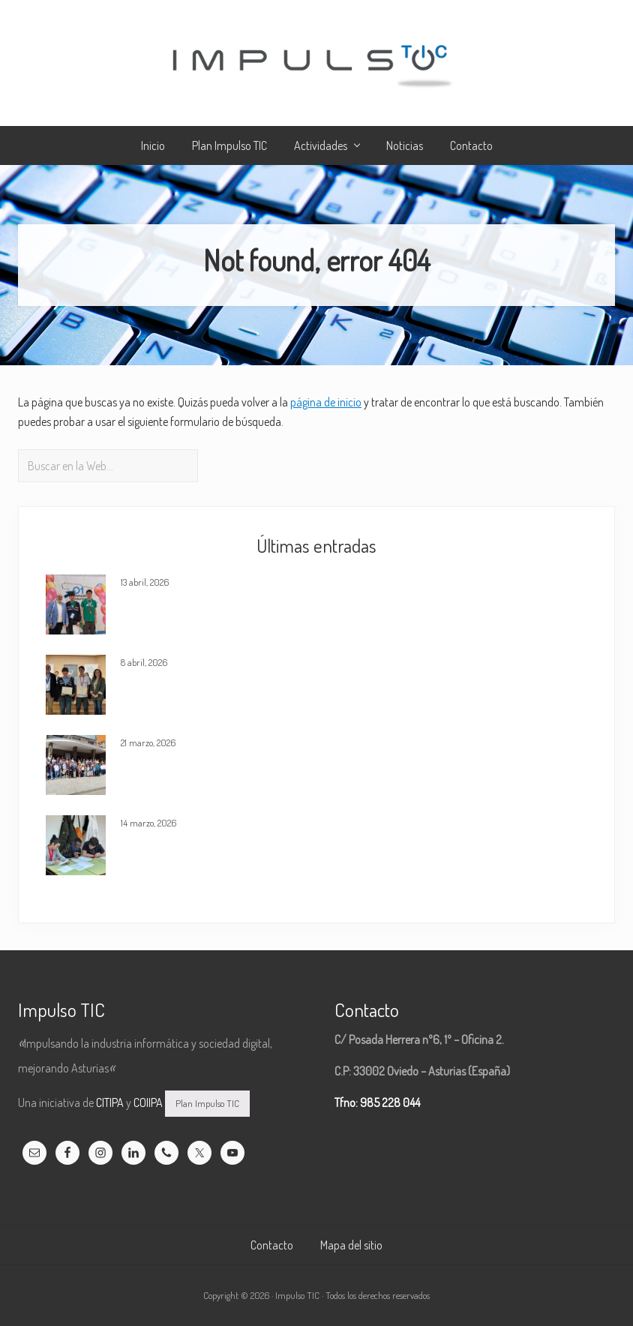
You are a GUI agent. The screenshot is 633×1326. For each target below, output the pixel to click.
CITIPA (110, 1102)
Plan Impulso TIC (207, 1103)
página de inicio (326, 402)
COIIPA (148, 1102)
